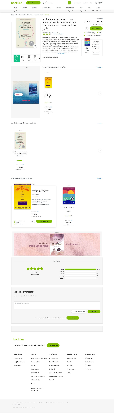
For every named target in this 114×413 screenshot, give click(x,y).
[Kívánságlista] (91, 2)
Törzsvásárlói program (56, 376)
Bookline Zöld (35, 362)
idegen (48, 73)
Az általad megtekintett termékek (23, 123)
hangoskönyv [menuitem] (46, 8)
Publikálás (94, 312)
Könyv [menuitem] (15, 8)
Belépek (72, 318)
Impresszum (35, 369)
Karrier (33, 366)
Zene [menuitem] (81, 8)
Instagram (89, 362)
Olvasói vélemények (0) (58, 34)
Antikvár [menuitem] (58, 8)
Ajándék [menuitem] (98, 8)
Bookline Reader (54, 366)
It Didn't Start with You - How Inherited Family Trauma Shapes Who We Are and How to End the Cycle (20, 153)
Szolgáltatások (71, 359)
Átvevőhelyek (71, 369)
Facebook (89, 359)
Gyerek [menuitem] (25, 8)
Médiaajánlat (35, 373)
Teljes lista (100, 67)
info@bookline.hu (19, 362)
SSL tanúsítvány (16, 405)
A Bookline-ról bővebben (39, 359)
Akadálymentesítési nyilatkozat (37, 390)
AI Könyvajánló (33, 3)
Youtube (88, 369)
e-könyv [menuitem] (34, 8)
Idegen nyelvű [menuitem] (70, 8)
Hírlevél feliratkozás (55, 373)
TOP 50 (51, 380)
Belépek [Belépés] (85, 3)
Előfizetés (99, 11)
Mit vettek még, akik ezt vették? (53, 67)
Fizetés (69, 362)
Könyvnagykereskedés (38, 376)
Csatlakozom (53, 346)
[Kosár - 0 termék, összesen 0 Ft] (99, 3)
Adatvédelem (35, 380)
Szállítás (69, 366)
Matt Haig (68, 211)
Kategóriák (14, 11)
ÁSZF (32, 384)
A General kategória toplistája (21, 179)
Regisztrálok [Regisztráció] (78, 3)
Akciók (92, 11)
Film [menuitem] (89, 8)
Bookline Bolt (18, 366)
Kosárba (96, 29)
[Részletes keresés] (43, 2)
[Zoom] (35, 46)
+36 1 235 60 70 (18, 359)
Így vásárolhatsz (72, 11)
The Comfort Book (69, 208)
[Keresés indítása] (69, 2)
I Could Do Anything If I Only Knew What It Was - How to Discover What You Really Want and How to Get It (48, 95)
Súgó (68, 373)
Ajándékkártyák (54, 362)
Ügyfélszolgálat (84, 11)
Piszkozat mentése (79, 312)
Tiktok (88, 366)
